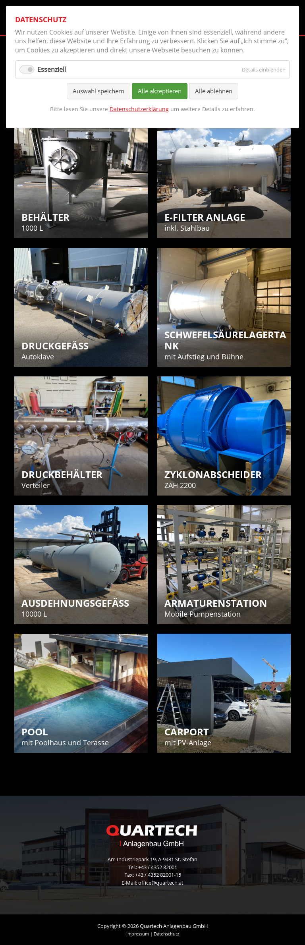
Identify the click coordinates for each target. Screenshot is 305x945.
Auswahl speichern (98, 91)
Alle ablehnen (213, 91)
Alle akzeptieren (159, 91)
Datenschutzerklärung (139, 109)
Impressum (137, 934)
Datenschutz (166, 934)
